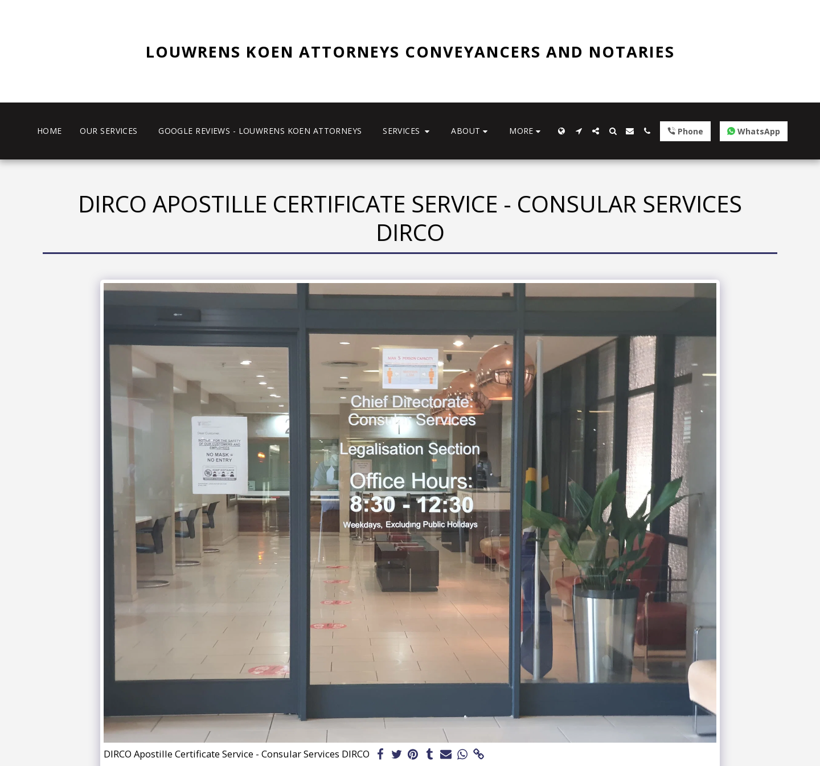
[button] (407, 131)
